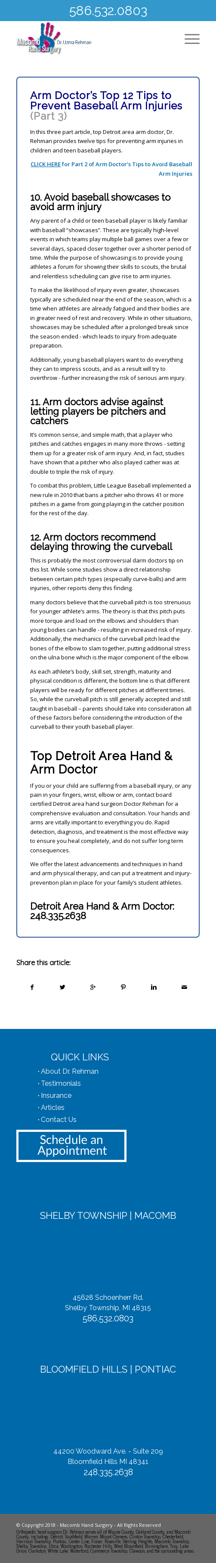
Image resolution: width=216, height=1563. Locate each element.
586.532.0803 (108, 10)
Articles (53, 1107)
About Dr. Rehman (70, 1071)
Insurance (56, 1095)
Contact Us (59, 1120)
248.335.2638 (58, 915)
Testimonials (61, 1083)
